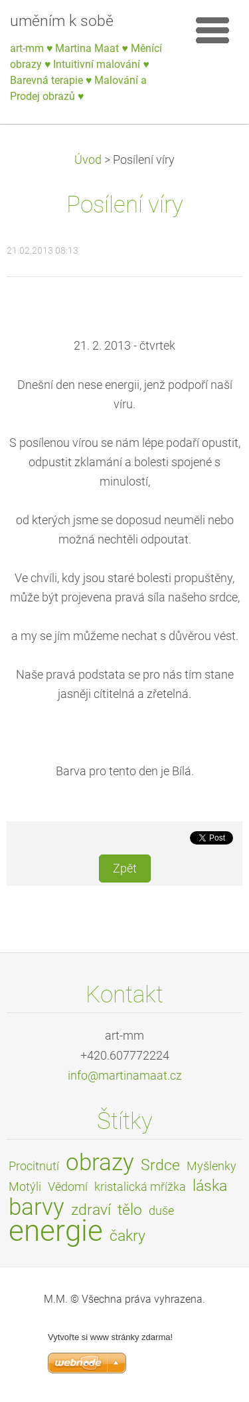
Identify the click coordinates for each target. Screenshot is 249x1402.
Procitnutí (34, 1166)
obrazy (100, 1162)
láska (210, 1186)
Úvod (88, 160)
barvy (36, 1207)
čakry (127, 1236)
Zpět (125, 868)
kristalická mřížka (140, 1187)
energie (56, 1231)
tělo (130, 1210)
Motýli (25, 1187)
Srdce (160, 1165)
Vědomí (68, 1187)
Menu (212, 30)
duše (161, 1211)
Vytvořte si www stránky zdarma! (110, 1337)
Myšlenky (211, 1166)
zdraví (91, 1210)
